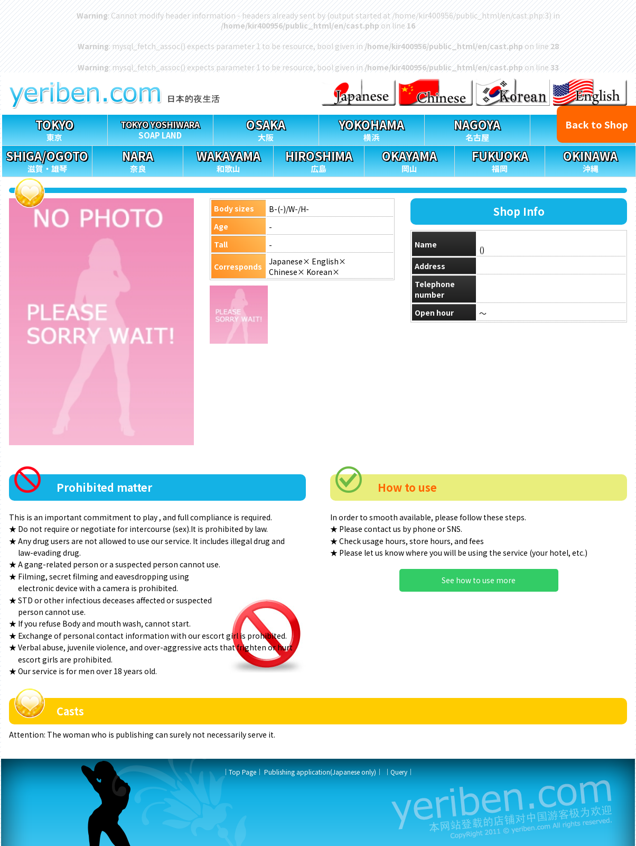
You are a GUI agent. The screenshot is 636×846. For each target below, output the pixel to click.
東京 (54, 129)
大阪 (266, 129)
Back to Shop (596, 124)
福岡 (500, 160)
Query (398, 771)
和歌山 (228, 160)
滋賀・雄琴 (47, 160)
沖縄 (590, 160)
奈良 (137, 160)
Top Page (242, 771)
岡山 (409, 160)
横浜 (371, 129)
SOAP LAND (160, 128)
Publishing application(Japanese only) (320, 771)
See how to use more (479, 580)
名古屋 (477, 129)
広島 (318, 160)
